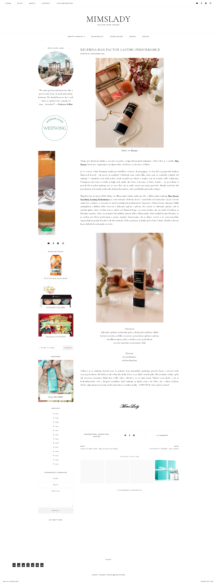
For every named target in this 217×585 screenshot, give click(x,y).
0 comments (162, 435)
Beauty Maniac (75, 36)
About (32, 3)
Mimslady (108, 19)
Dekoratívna (90, 434)
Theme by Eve (207, 581)
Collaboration (65, 3)
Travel (132, 36)
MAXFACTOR (103, 434)
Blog (20, 3)
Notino (134, 150)
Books (145, 36)
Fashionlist (97, 36)
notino (96, 436)
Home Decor (116, 36)
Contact (46, 3)
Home (8, 3)
